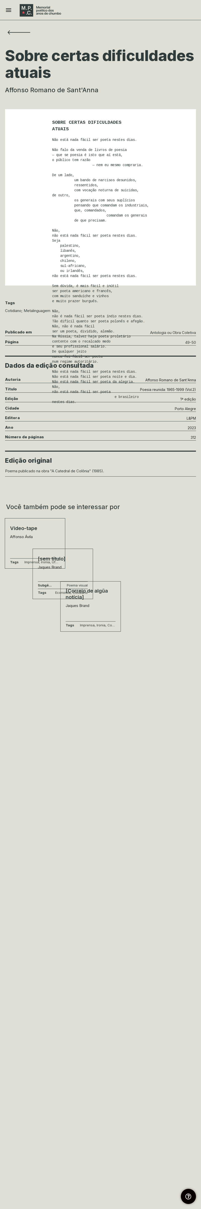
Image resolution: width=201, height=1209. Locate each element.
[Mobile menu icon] (8, 10)
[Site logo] (41, 10)
